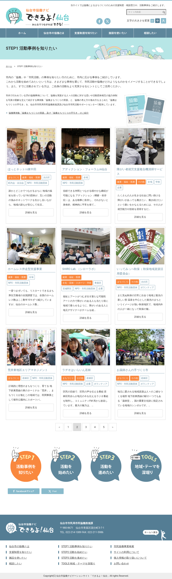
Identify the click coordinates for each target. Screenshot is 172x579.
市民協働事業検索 (124, 546)
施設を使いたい (18, 557)
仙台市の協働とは (19, 546)
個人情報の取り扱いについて (130, 557)
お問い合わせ (121, 563)
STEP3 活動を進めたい (74, 557)
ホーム (9, 66)
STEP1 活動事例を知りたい (76, 546)
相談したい (15, 563)
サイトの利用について (126, 552)
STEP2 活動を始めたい (74, 552)
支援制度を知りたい (20, 552)
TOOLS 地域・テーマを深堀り (78, 563)
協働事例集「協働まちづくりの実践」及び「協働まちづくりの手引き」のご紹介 (49, 113)
